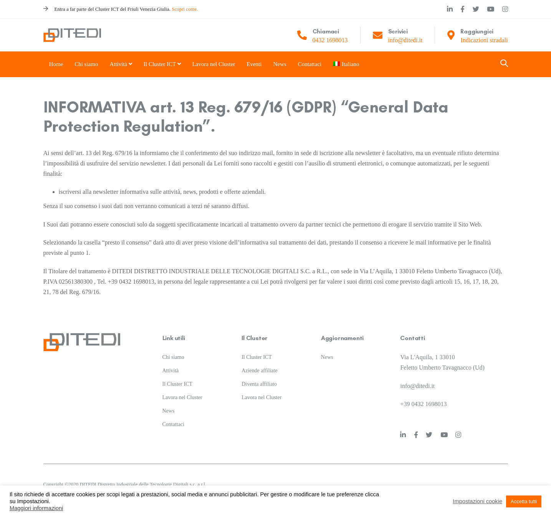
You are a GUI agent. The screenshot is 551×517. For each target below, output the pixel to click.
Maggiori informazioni (36, 508)
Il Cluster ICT (177, 384)
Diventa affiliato (259, 384)
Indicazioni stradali (484, 40)
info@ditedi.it (405, 40)
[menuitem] (342, 64)
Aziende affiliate (259, 370)
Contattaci (173, 424)
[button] (504, 64)
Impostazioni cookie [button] (477, 501)
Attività (170, 370)
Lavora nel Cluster (182, 397)
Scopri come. (185, 9)
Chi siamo (173, 357)
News (168, 411)
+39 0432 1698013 (423, 404)
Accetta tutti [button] (524, 501)
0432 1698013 (330, 40)
